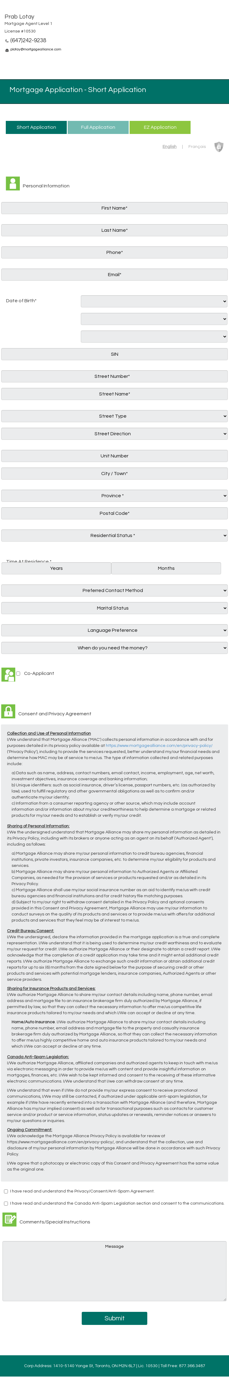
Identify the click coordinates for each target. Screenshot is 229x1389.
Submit (115, 1318)
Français (197, 147)
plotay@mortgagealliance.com (35, 49)
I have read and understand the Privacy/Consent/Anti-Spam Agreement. (82, 1191)
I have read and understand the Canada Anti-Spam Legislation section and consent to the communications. (117, 1203)
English (170, 147)
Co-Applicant (39, 673)
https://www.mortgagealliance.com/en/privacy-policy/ (159, 746)
